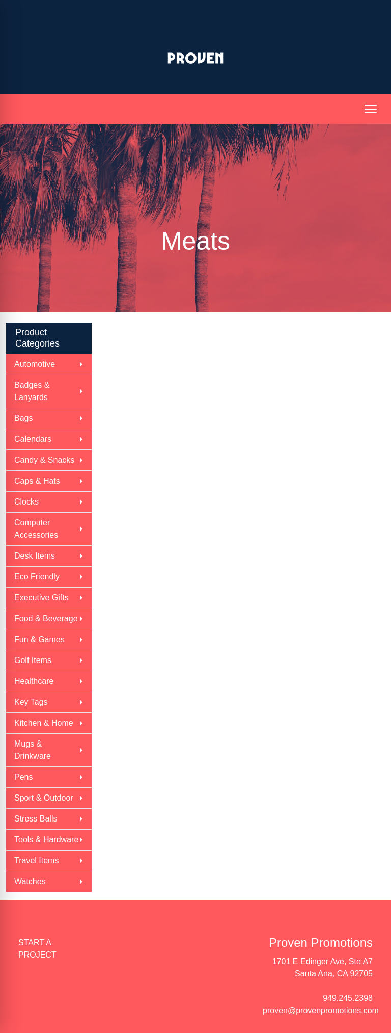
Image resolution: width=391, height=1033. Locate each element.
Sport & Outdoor (43, 797)
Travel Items (36, 860)
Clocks (26, 501)
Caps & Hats (37, 480)
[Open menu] (370, 109)
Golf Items (32, 660)
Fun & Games (39, 639)
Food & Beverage (46, 618)
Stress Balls (35, 818)
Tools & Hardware (46, 839)
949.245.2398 (348, 998)
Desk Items (34, 555)
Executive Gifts (41, 597)
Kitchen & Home (43, 723)
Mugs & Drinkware (32, 749)
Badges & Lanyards (31, 391)
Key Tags (31, 702)
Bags (23, 418)
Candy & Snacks (44, 460)
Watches (30, 881)
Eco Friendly (37, 576)
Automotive (34, 364)
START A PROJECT (37, 948)
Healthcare (33, 681)
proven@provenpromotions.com (321, 1010)
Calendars (32, 439)
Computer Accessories (36, 528)
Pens (23, 777)
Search (292, 11)
